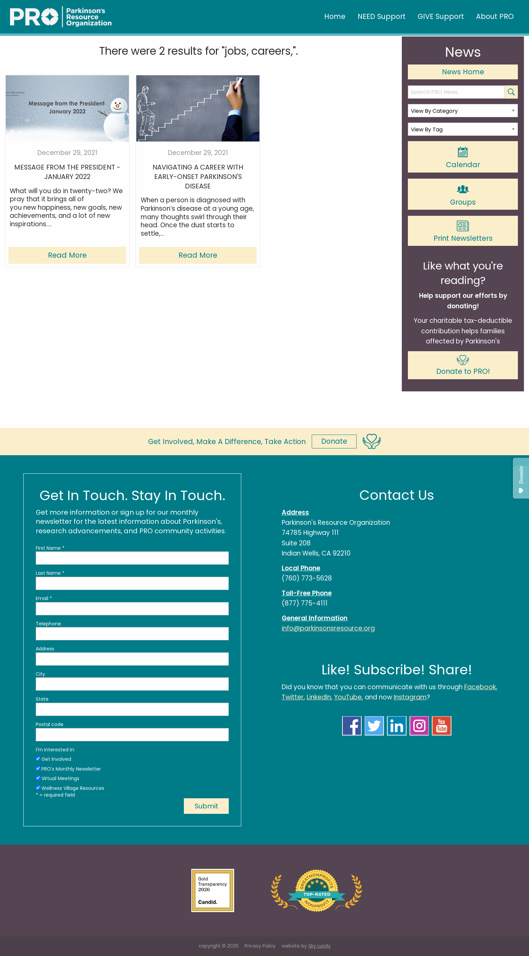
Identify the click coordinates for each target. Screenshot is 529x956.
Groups (463, 194)
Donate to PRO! (463, 365)
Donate (334, 441)
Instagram (410, 697)
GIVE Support (441, 16)
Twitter (293, 697)
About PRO (495, 16)
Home (334, 16)
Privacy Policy (260, 946)
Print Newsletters (463, 231)
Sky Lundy (319, 946)
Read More (67, 255)
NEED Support (382, 16)
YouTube (348, 697)
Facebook (480, 687)
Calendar (463, 157)
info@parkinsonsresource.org (328, 628)
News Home (463, 72)
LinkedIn (319, 697)
